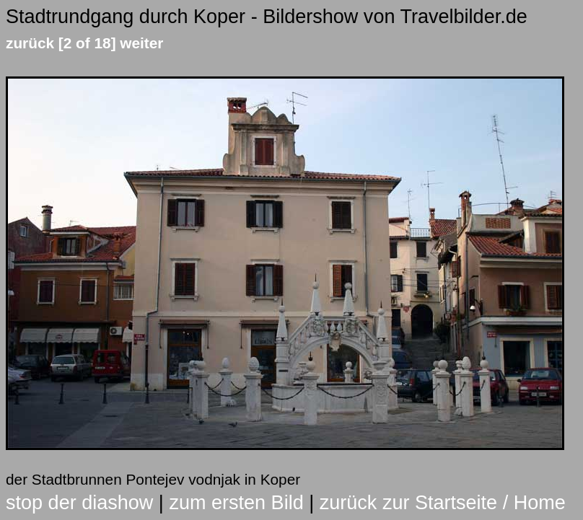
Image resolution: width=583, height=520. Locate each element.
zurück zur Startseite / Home (443, 503)
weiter (141, 43)
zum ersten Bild (236, 503)
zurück (30, 43)
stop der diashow (79, 503)
